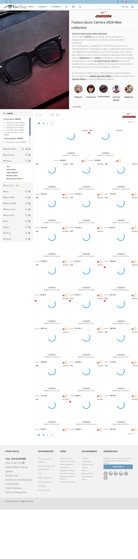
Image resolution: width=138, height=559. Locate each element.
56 (23, 161)
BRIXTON (9, 299)
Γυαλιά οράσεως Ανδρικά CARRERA (16, 142)
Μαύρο (10, 360)
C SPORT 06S (10, 333)
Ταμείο (84, 529)
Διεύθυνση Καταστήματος (18, 529)
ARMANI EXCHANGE (12, 283)
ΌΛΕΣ (8, 467)
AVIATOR (9, 423)
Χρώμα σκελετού (10, 339)
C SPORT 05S (10, 330)
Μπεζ (10, 350)
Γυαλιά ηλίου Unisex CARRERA (15, 127)
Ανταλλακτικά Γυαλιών (14, 213)
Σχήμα (7, 415)
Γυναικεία (9, 253)
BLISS (8, 293)
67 (28, 167)
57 (28, 161)
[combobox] (44, 115)
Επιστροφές (44, 539)
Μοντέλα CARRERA (10, 309)
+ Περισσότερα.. (76, 107)
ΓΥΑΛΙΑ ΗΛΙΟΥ (13, 12)
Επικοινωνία (11, 524)
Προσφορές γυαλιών (67, 523)
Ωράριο (9, 520)
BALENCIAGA (10, 290)
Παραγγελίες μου (88, 523)
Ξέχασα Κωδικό (87, 526)
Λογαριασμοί (44, 531)
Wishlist (84, 520)
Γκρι (9, 380)
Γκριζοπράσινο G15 (14, 392)
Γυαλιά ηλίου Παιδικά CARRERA (15, 130)
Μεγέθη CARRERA (10, 149)
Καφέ (9, 386)
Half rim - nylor (11, 409)
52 (28, 158)
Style (6, 397)
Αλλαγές (42, 535)
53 (7, 161)
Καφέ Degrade (13, 389)
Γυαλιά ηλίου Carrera (67, 511)
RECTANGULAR (11, 438)
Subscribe (118, 516)
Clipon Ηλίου (12, 377)
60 (17, 164)
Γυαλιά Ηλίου (11, 204)
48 (7, 158)
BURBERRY (9, 302)
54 (12, 161)
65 (17, 167)
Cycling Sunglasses (66, 514)
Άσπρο (10, 347)
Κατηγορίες (8, 195)
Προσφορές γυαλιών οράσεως (67, 527)
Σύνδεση (85, 508)
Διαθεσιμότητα (10, 176)
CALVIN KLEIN (10, 305)
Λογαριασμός (86, 511)
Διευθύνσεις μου (88, 514)
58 (7, 164)
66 (23, 167)
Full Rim (9, 406)
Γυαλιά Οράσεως (12, 207)
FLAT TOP (9, 429)
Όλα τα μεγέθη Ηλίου (67, 531)
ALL (9, 344)
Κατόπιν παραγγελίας (15, 185)
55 (17, 161)
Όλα (8, 188)
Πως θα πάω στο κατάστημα (46, 517)
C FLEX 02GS (10, 321)
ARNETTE (9, 286)
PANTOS (12, 432)
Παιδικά (9, 256)
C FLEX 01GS (10, 318)
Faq (40, 522)
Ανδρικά (9, 250)
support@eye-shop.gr (16, 516)
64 (12, 167)
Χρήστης (85, 517)
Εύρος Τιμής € (12, 220)
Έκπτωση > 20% (12, 456)
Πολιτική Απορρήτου (16, 541)
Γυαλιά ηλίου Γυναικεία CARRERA (15, 125)
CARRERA (23, 12)
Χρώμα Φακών (9, 368)
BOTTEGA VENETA (12, 296)
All (7, 403)
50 (17, 158)
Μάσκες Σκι (10, 259)
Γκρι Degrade (12, 383)
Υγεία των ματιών (66, 508)
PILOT (8, 435)
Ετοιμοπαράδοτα (13, 182)
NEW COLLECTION (35, 12)
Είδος (7, 235)
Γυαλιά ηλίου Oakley (67, 520)
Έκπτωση (8, 444)
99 (12, 170)
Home (5, 12)
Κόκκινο (10, 363)
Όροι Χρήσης (45, 527)
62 (28, 164)
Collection (8, 461)
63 (7, 167)
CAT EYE (8, 426)
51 (23, 158)
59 (12, 164)
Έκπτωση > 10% (12, 453)
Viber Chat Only (14, 512)
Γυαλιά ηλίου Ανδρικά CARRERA (15, 122)
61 (23, 164)
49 (12, 158)
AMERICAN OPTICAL (12, 280)
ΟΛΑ (7, 155)
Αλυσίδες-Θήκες (12, 210)
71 (7, 170)
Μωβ (9, 353)
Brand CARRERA (10, 269)
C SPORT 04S (10, 327)
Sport (8, 247)
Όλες (9, 450)
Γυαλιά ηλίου (64, 517)
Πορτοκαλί (11, 356)
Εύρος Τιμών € (10, 226)
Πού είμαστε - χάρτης (45, 510)
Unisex (8, 244)
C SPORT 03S (10, 324)
